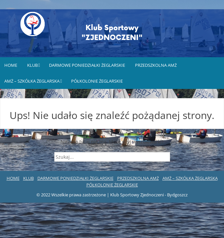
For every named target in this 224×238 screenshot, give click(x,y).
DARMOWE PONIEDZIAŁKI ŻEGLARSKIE (87, 65)
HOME (10, 65)
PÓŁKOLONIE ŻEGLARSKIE (97, 81)
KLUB (32, 65)
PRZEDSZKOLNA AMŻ (156, 65)
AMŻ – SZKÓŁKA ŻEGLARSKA (32, 81)
